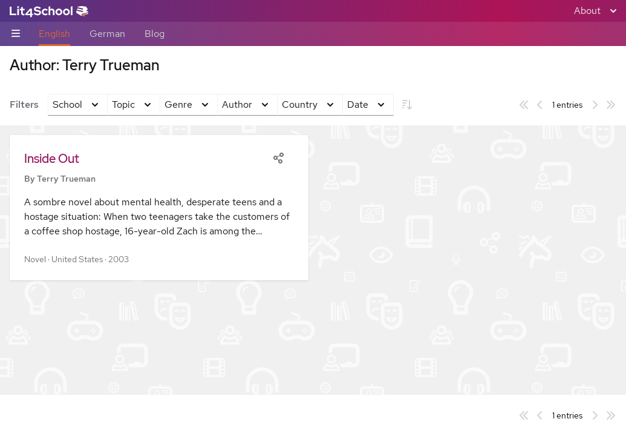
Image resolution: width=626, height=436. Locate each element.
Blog (155, 33)
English (54, 33)
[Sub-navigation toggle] (15, 34)
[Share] (278, 157)
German (107, 33)
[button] (159, 207)
